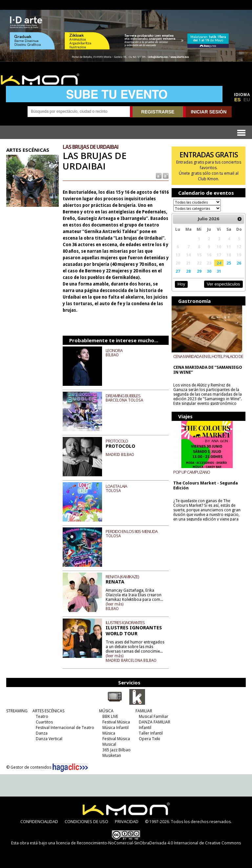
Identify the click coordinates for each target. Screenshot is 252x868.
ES (237, 99)
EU (246, 99)
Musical (109, 744)
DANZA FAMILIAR (154, 722)
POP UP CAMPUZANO (191, 472)
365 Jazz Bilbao (116, 750)
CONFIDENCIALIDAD (39, 821)
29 (199, 271)
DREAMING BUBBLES (123, 396)
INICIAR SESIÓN (208, 111)
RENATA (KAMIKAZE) (122, 577)
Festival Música (116, 722)
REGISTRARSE (157, 111)
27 (178, 271)
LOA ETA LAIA (116, 486)
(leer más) (114, 604)
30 (209, 271)
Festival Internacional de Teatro (65, 727)
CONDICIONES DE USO (86, 821)
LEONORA (114, 350)
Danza (42, 733)
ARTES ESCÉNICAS (48, 711)
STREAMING (17, 711)
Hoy (181, 284)
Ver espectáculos (223, 284)
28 (188, 271)
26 (239, 263)
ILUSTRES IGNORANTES (125, 622)
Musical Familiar (153, 716)
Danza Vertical (49, 738)
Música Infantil (115, 727)
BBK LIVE (110, 716)
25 (228, 263)
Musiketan (111, 755)
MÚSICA (106, 711)
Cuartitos (44, 722)
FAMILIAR (144, 711)
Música (108, 733)
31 (219, 271)
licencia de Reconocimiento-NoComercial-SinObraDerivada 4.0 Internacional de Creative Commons (148, 843)
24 (219, 263)
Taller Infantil (151, 733)
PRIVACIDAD (126, 821)
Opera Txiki (149, 738)
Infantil (145, 727)
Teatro (42, 716)
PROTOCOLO (117, 441)
